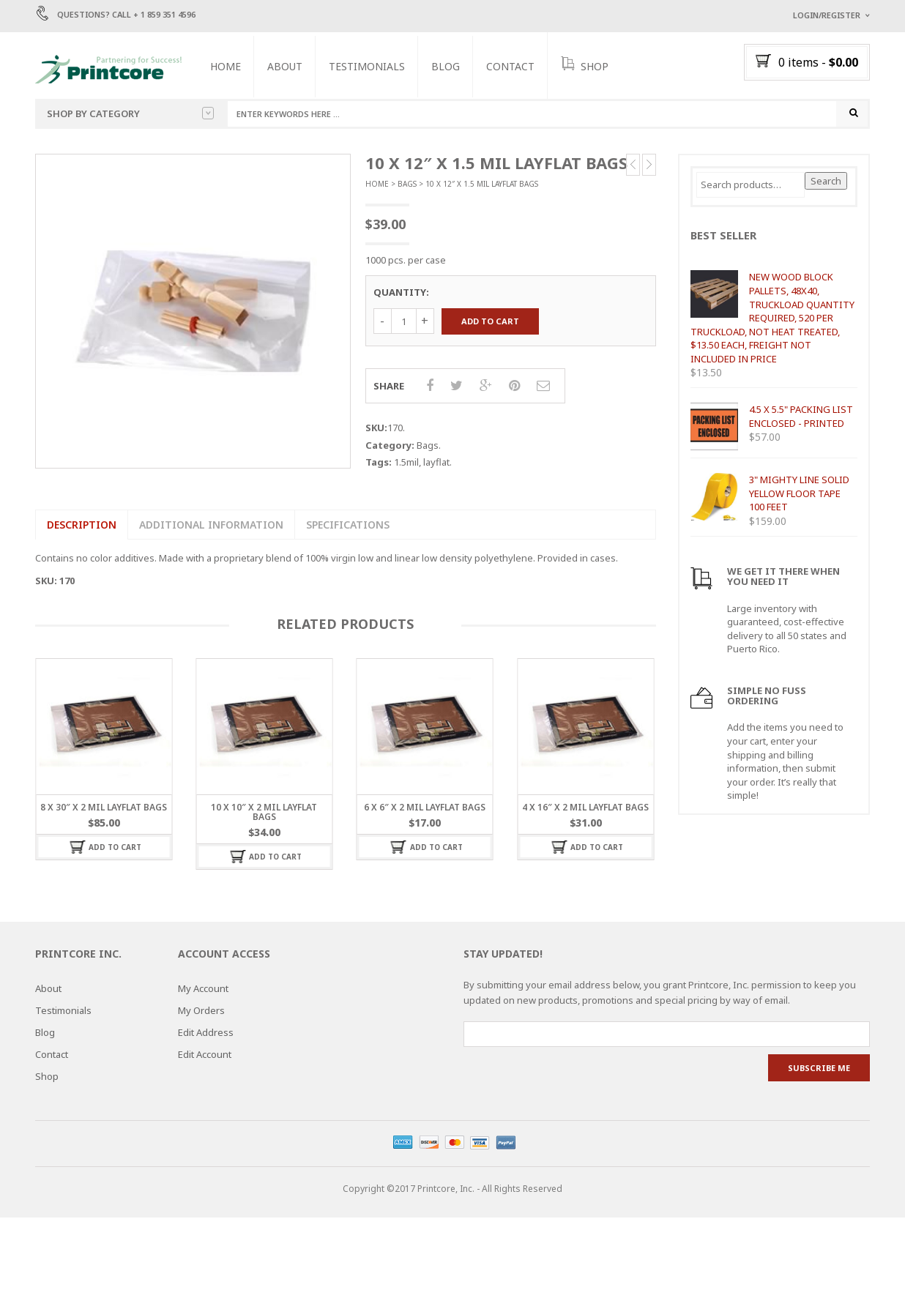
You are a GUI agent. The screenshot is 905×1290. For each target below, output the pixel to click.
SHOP (586, 65)
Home (227, 66)
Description (81, 525)
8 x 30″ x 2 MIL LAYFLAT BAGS (103, 808)
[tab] (81, 525)
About (286, 66)
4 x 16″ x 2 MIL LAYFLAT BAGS (585, 808)
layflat (436, 462)
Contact (512, 66)
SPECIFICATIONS (348, 525)
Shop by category (130, 113)
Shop (47, 1077)
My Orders (201, 1011)
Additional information (211, 525)
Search (826, 181)
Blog (447, 66)
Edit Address (206, 1033)
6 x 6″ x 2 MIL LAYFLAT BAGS (424, 808)
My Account (203, 989)
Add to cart (490, 321)
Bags (407, 184)
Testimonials (368, 66)
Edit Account (204, 1055)
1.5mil (406, 462)
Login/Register (826, 15)
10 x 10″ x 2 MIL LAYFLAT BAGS (264, 813)
